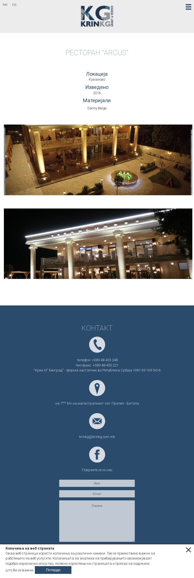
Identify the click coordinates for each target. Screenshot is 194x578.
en (14, 5)
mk (5, 5)
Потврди (53, 570)
